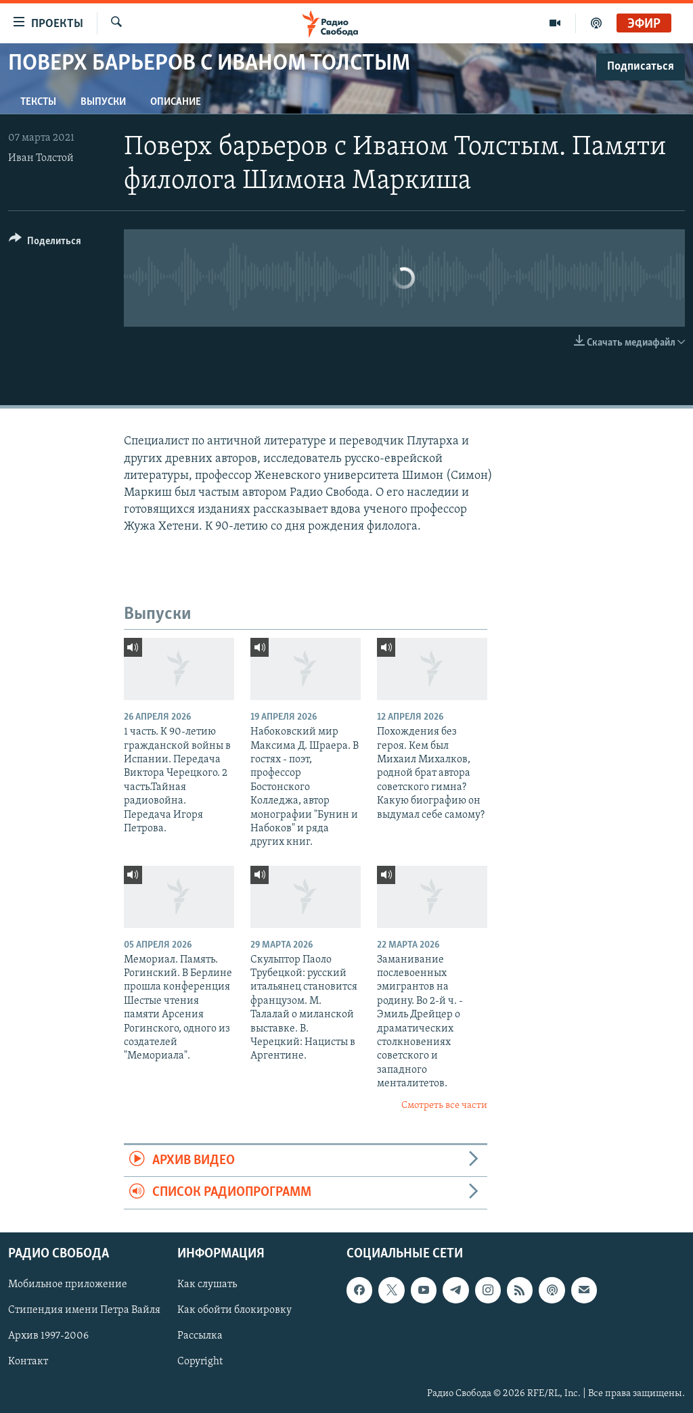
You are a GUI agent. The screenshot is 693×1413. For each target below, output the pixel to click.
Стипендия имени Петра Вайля (84, 1310)
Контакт (28, 1361)
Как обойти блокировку (234, 1310)
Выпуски (103, 102)
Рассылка (200, 1335)
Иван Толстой (41, 158)
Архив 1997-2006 (48, 1335)
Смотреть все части (444, 1106)
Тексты (38, 102)
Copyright (200, 1361)
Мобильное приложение (67, 1284)
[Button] (45, 243)
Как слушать (207, 1284)
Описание (175, 102)
